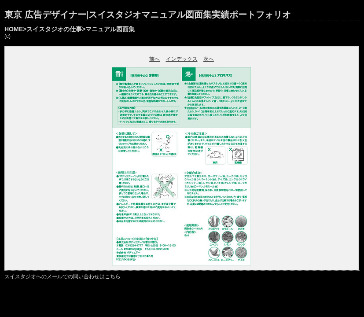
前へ (154, 59)
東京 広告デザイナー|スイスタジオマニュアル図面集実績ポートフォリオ (147, 14)
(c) (7, 36)
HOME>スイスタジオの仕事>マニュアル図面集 (69, 29)
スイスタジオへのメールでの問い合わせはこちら (62, 276)
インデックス (182, 59)
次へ (208, 59)
